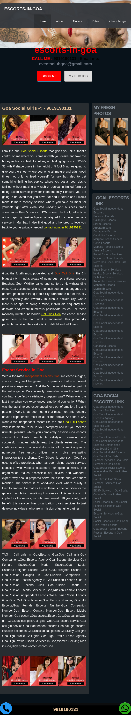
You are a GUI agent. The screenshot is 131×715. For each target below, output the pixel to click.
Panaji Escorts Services (107, 254)
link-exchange (117, 21)
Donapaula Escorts (105, 231)
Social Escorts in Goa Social (110, 521)
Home (42, 21)
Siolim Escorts (102, 223)
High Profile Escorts (105, 525)
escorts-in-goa (23, 8)
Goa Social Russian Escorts (110, 528)
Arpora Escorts (102, 227)
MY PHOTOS (78, 76)
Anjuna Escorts (102, 250)
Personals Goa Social (106, 464)
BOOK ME (49, 76)
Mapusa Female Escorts (108, 246)
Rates (95, 21)
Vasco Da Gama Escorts (108, 258)
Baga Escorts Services (107, 269)
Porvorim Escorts (103, 216)
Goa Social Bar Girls (105, 456)
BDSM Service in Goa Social (110, 490)
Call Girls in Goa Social (107, 479)
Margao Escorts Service (107, 239)
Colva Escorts (101, 243)
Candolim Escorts (104, 235)
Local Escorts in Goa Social (110, 502)
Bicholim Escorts (103, 277)
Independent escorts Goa (42, 376)
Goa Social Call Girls (106, 448)
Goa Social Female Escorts (110, 437)
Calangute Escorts (104, 220)
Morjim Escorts (102, 288)
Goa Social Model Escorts (109, 452)
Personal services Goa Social (111, 460)
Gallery (77, 21)
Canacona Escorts (104, 345)
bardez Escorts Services (108, 273)
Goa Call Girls (65, 273)
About (59, 21)
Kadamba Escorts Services (109, 281)
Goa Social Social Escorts (109, 467)
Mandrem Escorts (104, 284)
